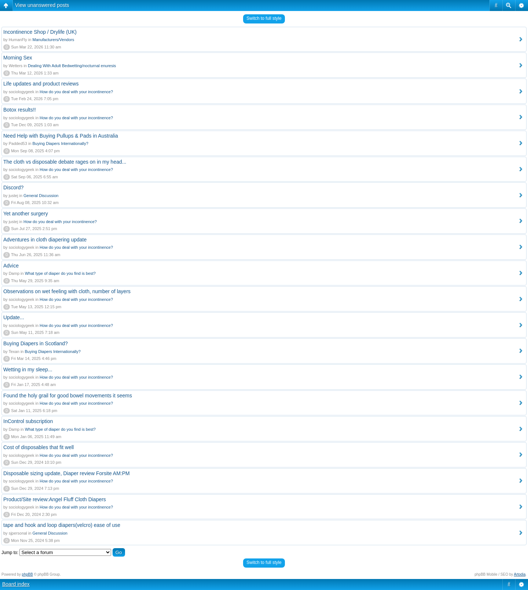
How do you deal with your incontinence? (76, 92)
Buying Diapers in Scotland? (35, 343)
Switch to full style (263, 18)
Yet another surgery (25, 213)
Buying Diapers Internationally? (60, 143)
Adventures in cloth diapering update (45, 240)
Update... (13, 317)
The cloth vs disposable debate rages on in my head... (64, 162)
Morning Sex (17, 58)
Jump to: (9, 552)
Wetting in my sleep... (27, 369)
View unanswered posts (42, 5)
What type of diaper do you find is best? (60, 273)
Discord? (13, 187)
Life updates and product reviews (40, 84)
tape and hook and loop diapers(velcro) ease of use (61, 525)
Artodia (520, 574)
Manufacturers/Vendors (53, 39)
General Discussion (40, 195)
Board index (16, 584)
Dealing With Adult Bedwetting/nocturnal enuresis (72, 65)
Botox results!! (19, 110)
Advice (11, 266)
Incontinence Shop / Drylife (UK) (40, 32)
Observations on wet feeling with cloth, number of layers (67, 291)
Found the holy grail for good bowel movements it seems (67, 395)
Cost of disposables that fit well (38, 447)
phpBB (27, 574)
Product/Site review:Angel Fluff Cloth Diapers (54, 499)
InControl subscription (28, 421)
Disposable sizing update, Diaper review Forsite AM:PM (66, 473)
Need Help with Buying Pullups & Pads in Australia (60, 136)
